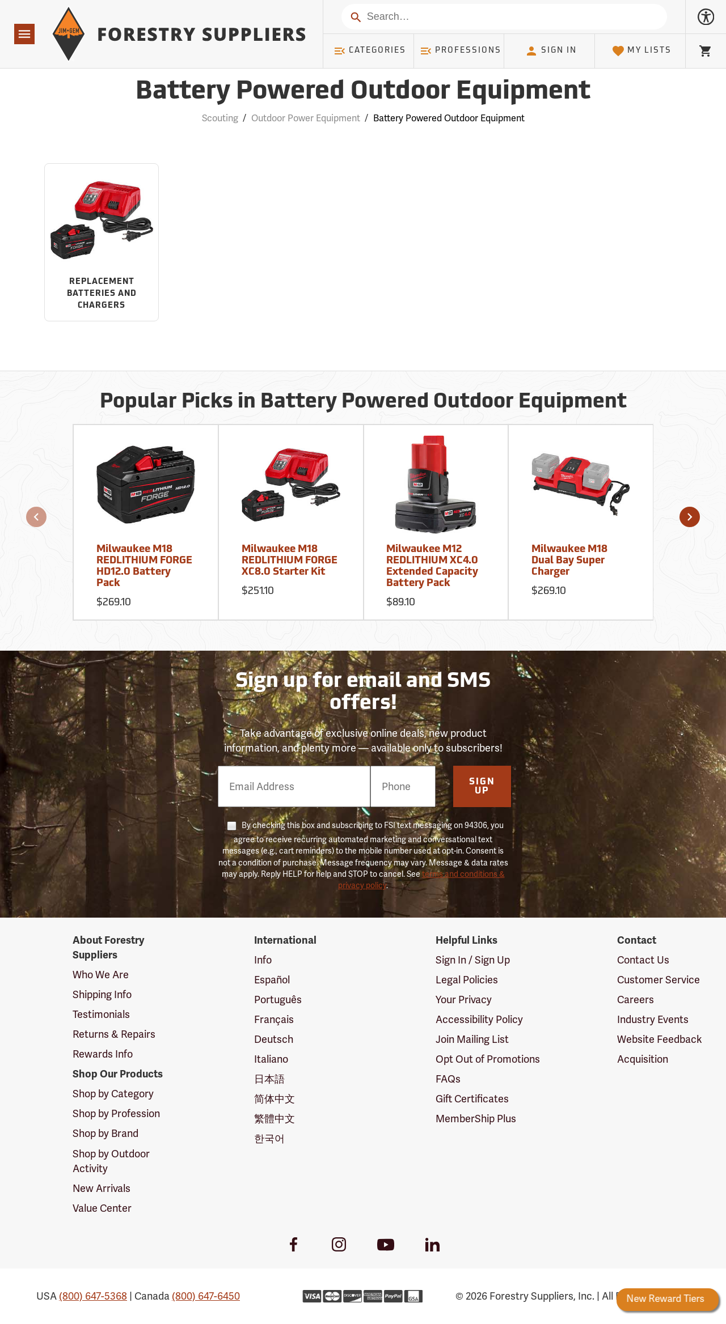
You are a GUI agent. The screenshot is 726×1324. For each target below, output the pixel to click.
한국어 (269, 1138)
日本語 (269, 1079)
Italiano (271, 1059)
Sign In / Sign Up (473, 960)
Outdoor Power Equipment (305, 118)
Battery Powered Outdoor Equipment (449, 118)
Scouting (220, 118)
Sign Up (482, 787)
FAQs (448, 1079)
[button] (36, 517)
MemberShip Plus (476, 1119)
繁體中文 (274, 1119)
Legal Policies (467, 980)
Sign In (551, 51)
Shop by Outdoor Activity (111, 1161)
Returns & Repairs (114, 1034)
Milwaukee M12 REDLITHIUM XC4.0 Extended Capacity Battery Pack (432, 566)
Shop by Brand (105, 1133)
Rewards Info (103, 1054)
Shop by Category (113, 1094)
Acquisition (642, 1059)
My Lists (641, 51)
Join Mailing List (472, 1039)
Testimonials (101, 1014)
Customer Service (658, 980)
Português (278, 1000)
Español (272, 980)
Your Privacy (464, 1000)
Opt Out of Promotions (488, 1059)
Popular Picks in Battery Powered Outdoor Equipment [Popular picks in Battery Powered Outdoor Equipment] (363, 402)
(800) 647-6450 (206, 1296)
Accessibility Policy (479, 1019)
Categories (370, 51)
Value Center (102, 1208)
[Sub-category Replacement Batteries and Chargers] (101, 242)
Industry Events (653, 1019)
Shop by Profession (116, 1113)
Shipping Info (102, 994)
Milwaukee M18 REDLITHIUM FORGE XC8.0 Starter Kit (289, 561)
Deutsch (273, 1039)
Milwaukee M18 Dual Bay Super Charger (569, 561)
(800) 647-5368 (93, 1296)
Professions (460, 51)
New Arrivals (101, 1188)
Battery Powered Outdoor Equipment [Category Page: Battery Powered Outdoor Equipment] (363, 92)
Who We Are (101, 975)
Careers (635, 1000)
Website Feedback (659, 1039)
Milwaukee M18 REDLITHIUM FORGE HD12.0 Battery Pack (144, 566)
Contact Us (643, 960)
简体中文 (274, 1099)
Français (274, 1019)
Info (263, 960)
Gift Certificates (472, 1099)
